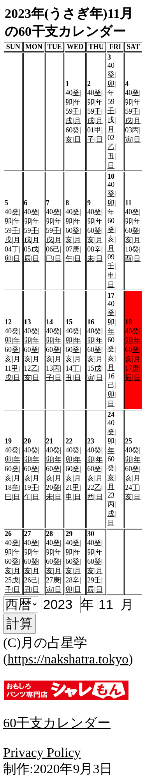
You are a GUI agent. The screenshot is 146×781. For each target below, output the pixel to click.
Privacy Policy (42, 752)
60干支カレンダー (57, 723)
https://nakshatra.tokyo (67, 659)
